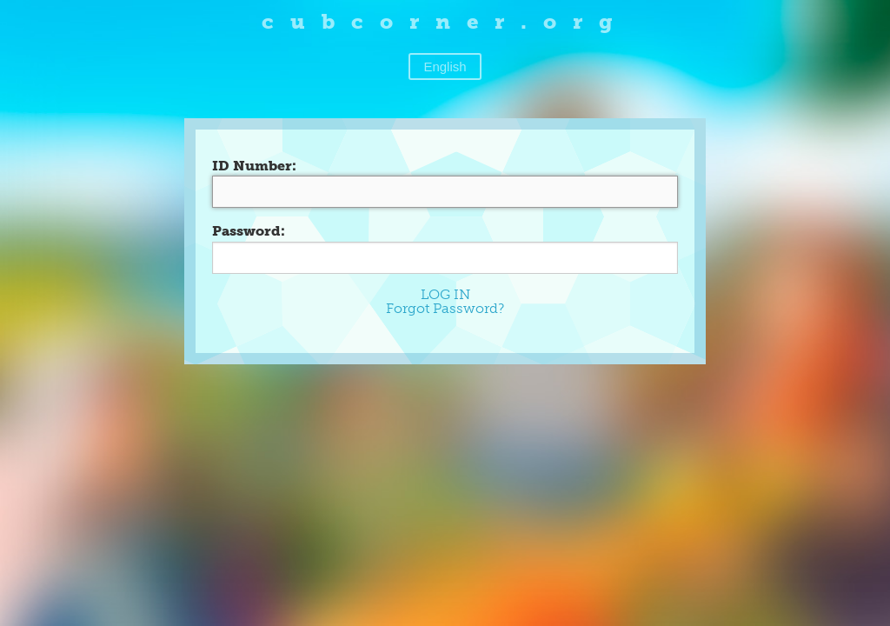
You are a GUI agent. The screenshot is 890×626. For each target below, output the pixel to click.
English (444, 66)
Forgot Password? (445, 308)
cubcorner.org (445, 21)
